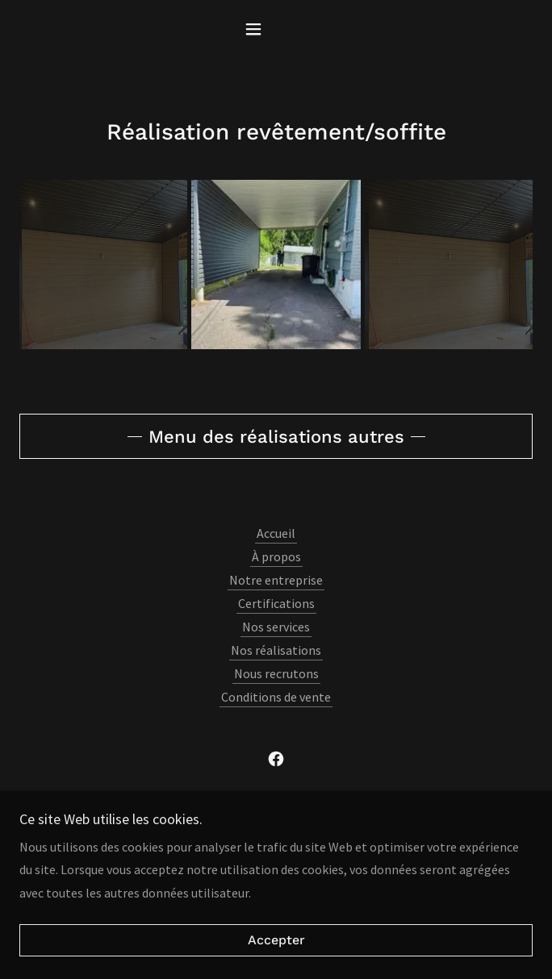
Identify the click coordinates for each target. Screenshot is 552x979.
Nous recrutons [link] (276, 673)
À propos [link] (276, 556)
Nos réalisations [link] (276, 650)
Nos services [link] (276, 627)
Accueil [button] (276, 533)
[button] (275, 29)
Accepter (276, 940)
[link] (276, 759)
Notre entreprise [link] (276, 580)
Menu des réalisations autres (276, 437)
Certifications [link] (276, 603)
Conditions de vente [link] (276, 697)
